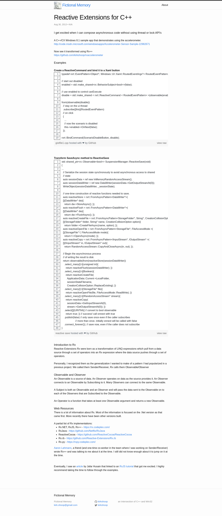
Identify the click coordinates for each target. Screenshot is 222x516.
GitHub (92, 143)
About (165, 5)
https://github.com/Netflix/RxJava (87, 431)
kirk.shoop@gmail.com (65, 505)
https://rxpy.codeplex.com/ (81, 442)
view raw (161, 143)
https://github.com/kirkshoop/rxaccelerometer (78, 55)
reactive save (63, 333)
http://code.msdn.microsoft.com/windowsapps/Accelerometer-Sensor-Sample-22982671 (102, 44)
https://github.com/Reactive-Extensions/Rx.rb (91, 438)
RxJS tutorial (127, 466)
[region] (111, 106)
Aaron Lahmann (63, 448)
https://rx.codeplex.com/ (97, 427)
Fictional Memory (76, 5)
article (79, 466)
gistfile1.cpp (62, 143)
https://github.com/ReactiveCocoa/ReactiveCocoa (105, 434)
